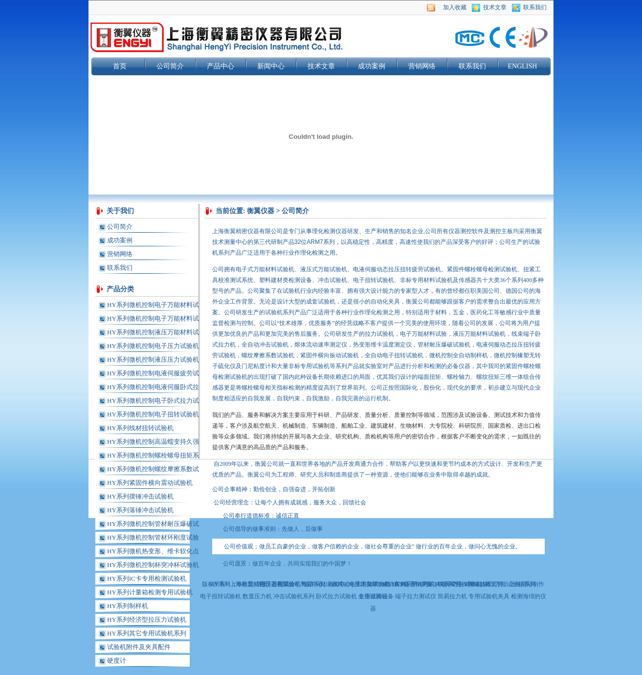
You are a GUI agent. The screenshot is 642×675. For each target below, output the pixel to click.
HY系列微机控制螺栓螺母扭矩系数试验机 (153, 457)
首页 (120, 66)
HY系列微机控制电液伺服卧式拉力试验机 (153, 388)
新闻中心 (271, 66)
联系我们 (535, 7)
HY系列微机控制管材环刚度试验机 (153, 539)
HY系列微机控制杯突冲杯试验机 (153, 564)
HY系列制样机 (127, 606)
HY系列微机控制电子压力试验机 (153, 345)
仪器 (253, 231)
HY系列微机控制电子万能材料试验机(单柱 (153, 306)
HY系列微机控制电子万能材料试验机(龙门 (153, 320)
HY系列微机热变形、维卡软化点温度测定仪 (153, 552)
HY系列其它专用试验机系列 (146, 633)
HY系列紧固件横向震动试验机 (150, 482)
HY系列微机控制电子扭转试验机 (153, 414)
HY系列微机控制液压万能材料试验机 (153, 333)
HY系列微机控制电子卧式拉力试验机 (153, 402)
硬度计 (116, 660)
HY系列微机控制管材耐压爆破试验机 (153, 525)
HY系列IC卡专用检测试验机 (146, 578)
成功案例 (371, 66)
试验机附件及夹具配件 (139, 647)
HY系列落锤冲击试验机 (140, 510)
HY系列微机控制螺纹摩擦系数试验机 (153, 470)
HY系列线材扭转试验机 (140, 428)
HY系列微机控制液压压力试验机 (153, 359)
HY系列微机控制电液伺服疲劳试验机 (153, 375)
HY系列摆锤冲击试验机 (140, 496)
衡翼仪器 (260, 211)
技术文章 (495, 7)
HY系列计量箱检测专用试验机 (150, 592)
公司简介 (170, 66)
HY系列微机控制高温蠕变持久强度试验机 (153, 443)
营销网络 (422, 66)
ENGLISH (522, 66)
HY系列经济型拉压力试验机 (146, 619)
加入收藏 (454, 7)
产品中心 (220, 66)
